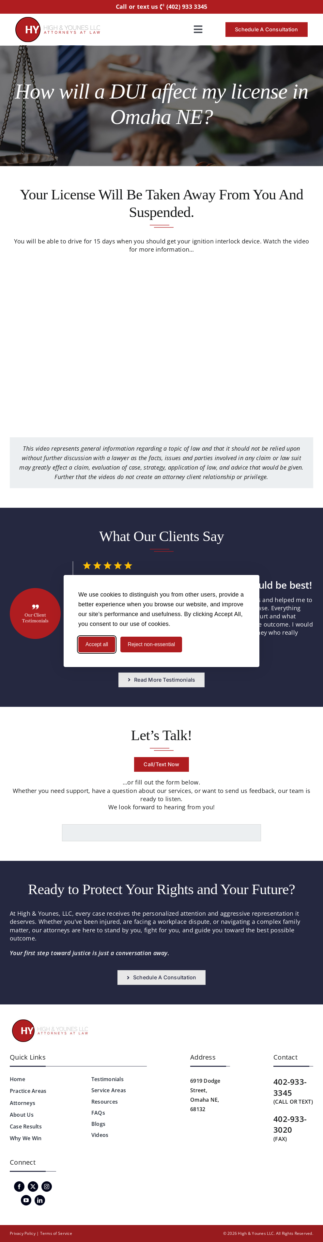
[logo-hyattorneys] (57, 20)
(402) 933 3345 (183, 6)
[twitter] (33, 1186)
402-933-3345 (290, 1087)
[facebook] (19, 1186)
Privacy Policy (23, 1233)
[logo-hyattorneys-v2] (51, 1020)
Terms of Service (56, 1233)
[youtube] (26, 1200)
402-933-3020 (290, 1124)
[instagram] (46, 1186)
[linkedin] (40, 1200)
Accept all (96, 644)
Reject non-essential (151, 644)
